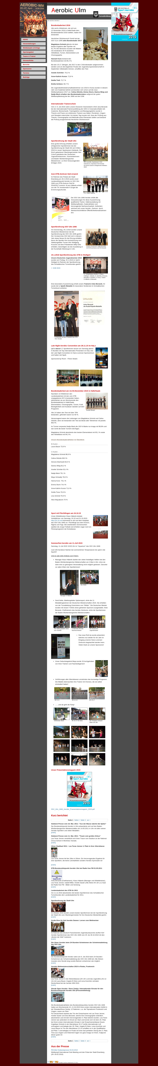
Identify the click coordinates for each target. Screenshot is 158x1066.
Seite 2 (76, 820)
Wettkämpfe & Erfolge (31, 48)
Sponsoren (27, 69)
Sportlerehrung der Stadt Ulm (62, 900)
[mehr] (53, 832)
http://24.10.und (56, 520)
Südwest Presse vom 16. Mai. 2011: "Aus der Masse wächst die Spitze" (78, 824)
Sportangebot (28, 52)
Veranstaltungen (29, 44)
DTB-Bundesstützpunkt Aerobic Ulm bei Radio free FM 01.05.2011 (76, 868)
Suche (65, 1062)
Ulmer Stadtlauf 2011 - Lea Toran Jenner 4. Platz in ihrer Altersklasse (77, 846)
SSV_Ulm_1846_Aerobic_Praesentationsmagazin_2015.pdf (73, 809)
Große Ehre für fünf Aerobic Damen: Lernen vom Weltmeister (75, 920)
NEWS (25, 39)
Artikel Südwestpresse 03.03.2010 (64, 1050)
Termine (26, 73)
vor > (88, 820)
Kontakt (61, 1062)
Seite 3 (83, 820)
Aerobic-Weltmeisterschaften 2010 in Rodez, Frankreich (72, 966)
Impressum (70, 1062)
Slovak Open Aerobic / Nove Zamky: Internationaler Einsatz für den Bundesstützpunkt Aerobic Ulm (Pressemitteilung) (77, 989)
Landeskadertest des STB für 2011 (64, 890)
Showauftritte (28, 60)
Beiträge (26, 77)
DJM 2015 (55, 268)
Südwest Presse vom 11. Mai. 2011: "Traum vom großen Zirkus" (76, 836)
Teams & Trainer (29, 56)
